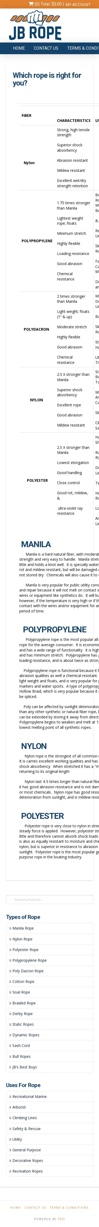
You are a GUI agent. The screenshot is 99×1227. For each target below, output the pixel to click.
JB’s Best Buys (23, 1067)
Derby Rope (20, 1013)
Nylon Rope (20, 938)
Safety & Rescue (24, 1128)
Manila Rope (21, 928)
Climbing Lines (23, 1117)
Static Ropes (21, 1024)
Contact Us (35, 1207)
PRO (61, 1219)
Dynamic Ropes (24, 1034)
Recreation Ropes (26, 1171)
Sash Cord (19, 1045)
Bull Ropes (19, 1056)
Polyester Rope (23, 949)
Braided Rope (22, 1003)
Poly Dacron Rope (26, 970)
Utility (15, 1139)
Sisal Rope (19, 992)
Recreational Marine (27, 1096)
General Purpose (25, 1149)
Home (15, 1207)
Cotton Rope (21, 981)
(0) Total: (48, 4)
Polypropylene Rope (27, 960)
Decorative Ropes (26, 1160)
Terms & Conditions (69, 1207)
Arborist (17, 1107)
